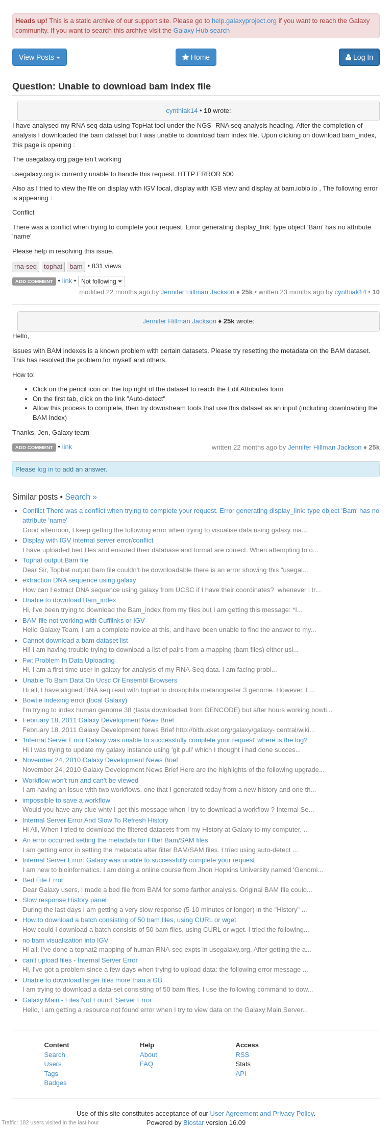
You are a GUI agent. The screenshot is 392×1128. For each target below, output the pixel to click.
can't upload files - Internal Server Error (80, 960)
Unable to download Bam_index (69, 600)
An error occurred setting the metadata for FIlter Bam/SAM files (115, 840)
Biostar (193, 1122)
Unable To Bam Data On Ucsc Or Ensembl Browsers (99, 680)
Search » (80, 496)
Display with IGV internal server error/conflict (87, 540)
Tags (51, 1073)
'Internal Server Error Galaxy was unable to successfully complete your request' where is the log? (164, 740)
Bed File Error (42, 880)
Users (53, 1064)
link (67, 281)
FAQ (146, 1064)
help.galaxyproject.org (244, 21)
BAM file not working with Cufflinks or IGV (83, 620)
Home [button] (196, 57)
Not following (101, 281)
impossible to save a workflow (66, 800)
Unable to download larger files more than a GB (92, 980)
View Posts (39, 57)
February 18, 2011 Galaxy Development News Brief (98, 720)
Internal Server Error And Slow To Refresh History (95, 820)
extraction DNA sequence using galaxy (79, 580)
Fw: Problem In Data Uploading (68, 660)
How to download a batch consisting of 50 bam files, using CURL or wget (129, 920)
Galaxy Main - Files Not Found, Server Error (87, 1000)
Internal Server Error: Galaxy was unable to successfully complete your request (138, 860)
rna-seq (25, 266)
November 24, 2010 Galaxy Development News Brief (100, 760)
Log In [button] (359, 57)
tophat (53, 266)
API (241, 1073)
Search (54, 1055)
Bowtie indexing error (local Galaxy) (74, 700)
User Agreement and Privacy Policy (262, 1113)
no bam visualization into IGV (65, 940)
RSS (243, 1055)
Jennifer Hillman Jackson (198, 292)
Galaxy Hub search (202, 30)
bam (75, 266)
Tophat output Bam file (55, 560)
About (148, 1055)
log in (45, 469)
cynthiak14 (182, 110)
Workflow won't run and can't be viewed (80, 780)
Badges (55, 1083)
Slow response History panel (64, 900)
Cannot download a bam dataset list (75, 640)
